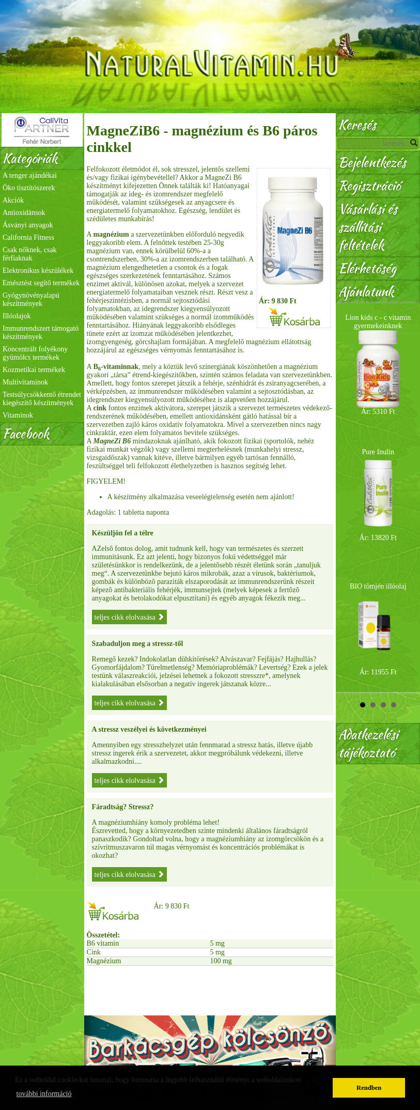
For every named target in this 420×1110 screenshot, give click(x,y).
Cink (94, 952)
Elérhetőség (367, 268)
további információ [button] (44, 1094)
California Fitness (28, 237)
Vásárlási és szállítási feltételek (367, 227)
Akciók (13, 200)
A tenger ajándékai (30, 175)
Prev (349, 497)
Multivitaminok (25, 382)
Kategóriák (30, 158)
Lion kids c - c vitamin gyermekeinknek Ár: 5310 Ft (378, 364)
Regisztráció (369, 186)
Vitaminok (18, 415)
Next (406, 497)
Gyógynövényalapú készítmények (31, 299)
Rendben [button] (368, 1087)
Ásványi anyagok (28, 225)
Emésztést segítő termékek (41, 283)
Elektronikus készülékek (38, 270)
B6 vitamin (103, 943)
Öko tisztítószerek (29, 188)
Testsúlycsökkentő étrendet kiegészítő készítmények (42, 399)
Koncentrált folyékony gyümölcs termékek (35, 353)
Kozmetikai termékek (34, 370)
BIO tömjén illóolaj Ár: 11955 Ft (378, 629)
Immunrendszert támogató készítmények (41, 333)
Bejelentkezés (372, 162)
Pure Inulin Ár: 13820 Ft (378, 495)
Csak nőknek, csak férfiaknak (30, 254)
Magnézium (104, 961)
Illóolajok (16, 316)
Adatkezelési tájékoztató (368, 744)
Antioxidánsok (24, 213)
